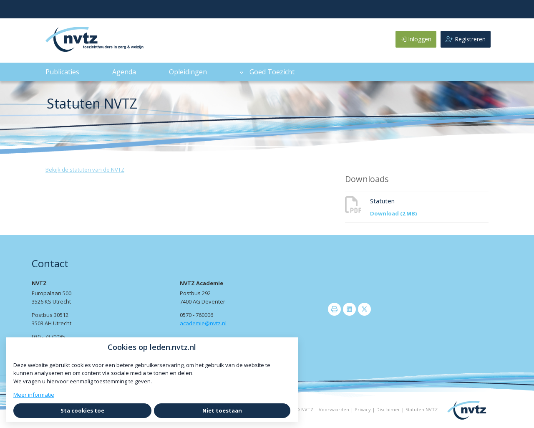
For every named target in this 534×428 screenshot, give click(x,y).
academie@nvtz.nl (203, 323)
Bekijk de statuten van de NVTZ (84, 169)
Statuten (382, 201)
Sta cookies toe (82, 410)
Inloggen (415, 39)
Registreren (466, 39)
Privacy (363, 409)
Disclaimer (388, 409)
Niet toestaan (222, 410)
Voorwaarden (334, 409)
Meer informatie (33, 394)
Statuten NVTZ (422, 409)
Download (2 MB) (393, 213)
